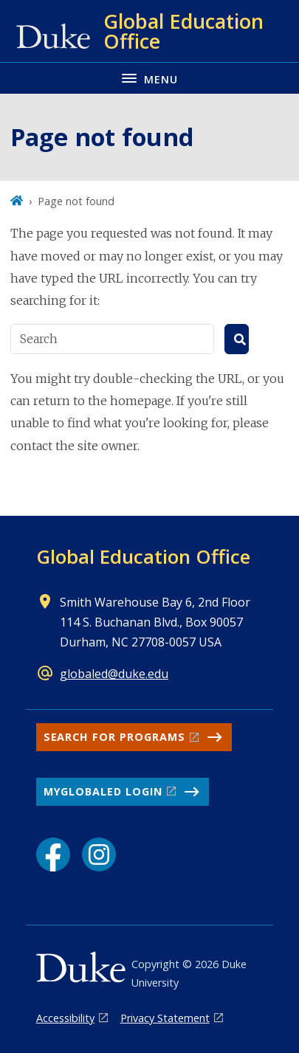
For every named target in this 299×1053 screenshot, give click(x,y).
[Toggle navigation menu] (149, 78)
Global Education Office (143, 556)
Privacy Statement (165, 1018)
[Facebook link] (53, 854)
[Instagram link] (99, 854)
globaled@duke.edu (114, 674)
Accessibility (65, 1018)
